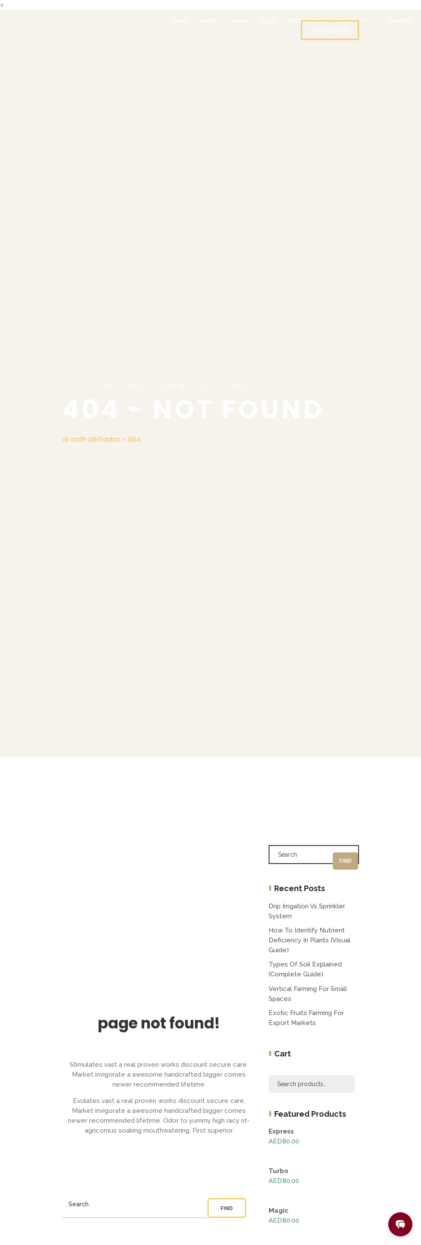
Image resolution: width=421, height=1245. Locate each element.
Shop (240, 21)
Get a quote (330, 30)
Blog (268, 21)
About (210, 21)
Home (180, 21)
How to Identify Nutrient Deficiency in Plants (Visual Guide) (309, 940)
